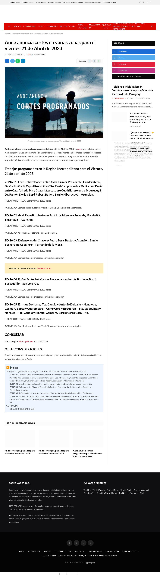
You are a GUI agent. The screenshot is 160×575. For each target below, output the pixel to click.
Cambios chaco (14, 2)
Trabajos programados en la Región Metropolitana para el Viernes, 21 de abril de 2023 (46, 371)
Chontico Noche (104, 493)
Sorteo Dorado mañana (137, 490)
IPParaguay (40, 54)
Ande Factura (82, 26)
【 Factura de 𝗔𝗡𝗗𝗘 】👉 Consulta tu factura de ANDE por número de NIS (142, 135)
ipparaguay (13, 515)
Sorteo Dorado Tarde (116, 490)
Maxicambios (41, 2)
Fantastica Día (136, 493)
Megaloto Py (94, 26)
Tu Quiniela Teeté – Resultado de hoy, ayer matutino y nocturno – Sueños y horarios (140, 117)
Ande (79, 149)
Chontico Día (89, 493)
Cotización (29, 26)
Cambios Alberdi (28, 2)
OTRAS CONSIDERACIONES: (22, 409)
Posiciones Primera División (73, 2)
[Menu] (9, 26)
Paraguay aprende (54, 2)
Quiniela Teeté (106, 26)
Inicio (17, 26)
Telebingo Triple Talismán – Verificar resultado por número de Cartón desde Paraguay (132, 90)
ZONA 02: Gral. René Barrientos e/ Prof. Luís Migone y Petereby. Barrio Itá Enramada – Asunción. (51, 384)
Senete (41, 26)
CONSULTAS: (12, 405)
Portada (8, 34)
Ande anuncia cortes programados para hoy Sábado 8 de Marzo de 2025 (87, 453)
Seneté (102, 490)
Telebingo (52, 26)
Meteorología (67, 26)
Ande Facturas (44, 268)
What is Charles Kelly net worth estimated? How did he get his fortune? (134, 157)
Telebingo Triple (90, 490)
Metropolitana (26, 341)
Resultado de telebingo (93, 2)
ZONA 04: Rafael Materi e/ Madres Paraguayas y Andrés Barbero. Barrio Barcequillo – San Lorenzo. (52, 393)
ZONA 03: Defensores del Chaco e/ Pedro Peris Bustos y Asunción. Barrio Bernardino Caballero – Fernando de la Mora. (51, 388)
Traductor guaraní (109, 2)
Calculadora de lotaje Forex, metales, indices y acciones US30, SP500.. (129, 26)
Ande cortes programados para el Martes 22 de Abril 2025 (20, 452)
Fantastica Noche (120, 493)
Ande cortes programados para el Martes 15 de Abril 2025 (54, 452)
